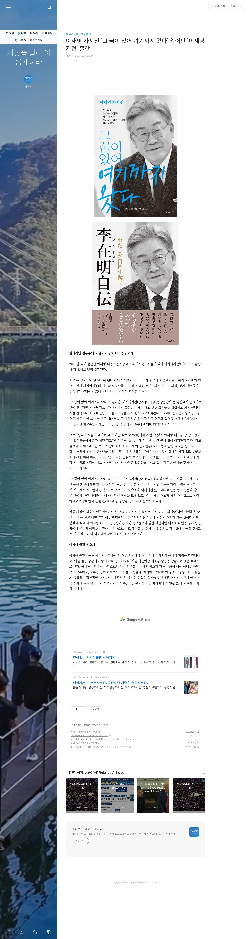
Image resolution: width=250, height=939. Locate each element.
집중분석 (105, 773)
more (220, 822)
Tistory (172, 931)
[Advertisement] (154, 97)
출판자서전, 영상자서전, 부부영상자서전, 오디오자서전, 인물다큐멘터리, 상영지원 (142, 735)
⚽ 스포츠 (20, 40)
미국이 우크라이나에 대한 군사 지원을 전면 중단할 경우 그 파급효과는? (120, 788)
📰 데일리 (46, 33)
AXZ (153, 931)
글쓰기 (8, 931)
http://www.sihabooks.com (105, 700)
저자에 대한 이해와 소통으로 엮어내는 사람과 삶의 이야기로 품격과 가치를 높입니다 (142, 712)
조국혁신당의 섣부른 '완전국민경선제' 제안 (108, 784)
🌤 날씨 (33, 33)
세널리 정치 (95, 773)
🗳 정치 (9, 33)
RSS (36, 931)
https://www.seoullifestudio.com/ (108, 725)
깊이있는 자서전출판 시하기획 (112, 706)
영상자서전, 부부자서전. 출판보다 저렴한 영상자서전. (128, 731)
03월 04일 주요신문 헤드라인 (102, 791)
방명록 (22, 931)
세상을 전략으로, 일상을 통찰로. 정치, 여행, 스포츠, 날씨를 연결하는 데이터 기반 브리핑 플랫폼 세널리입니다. (144, 882)
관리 (49, 931)
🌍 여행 (21, 33)
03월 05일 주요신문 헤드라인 (102, 780)
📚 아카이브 (36, 40)
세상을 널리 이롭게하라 (29, 58)
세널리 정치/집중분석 (97, 34)
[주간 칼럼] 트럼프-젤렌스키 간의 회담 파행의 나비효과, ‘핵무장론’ (118, 795)
